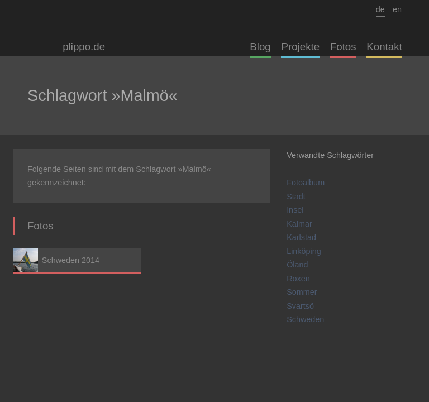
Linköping (304, 251)
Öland (297, 264)
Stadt (296, 196)
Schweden (305, 319)
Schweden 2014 (77, 260)
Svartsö (300, 306)
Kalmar (299, 223)
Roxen (298, 278)
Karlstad (301, 237)
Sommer (302, 292)
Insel (295, 209)
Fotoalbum (306, 182)
